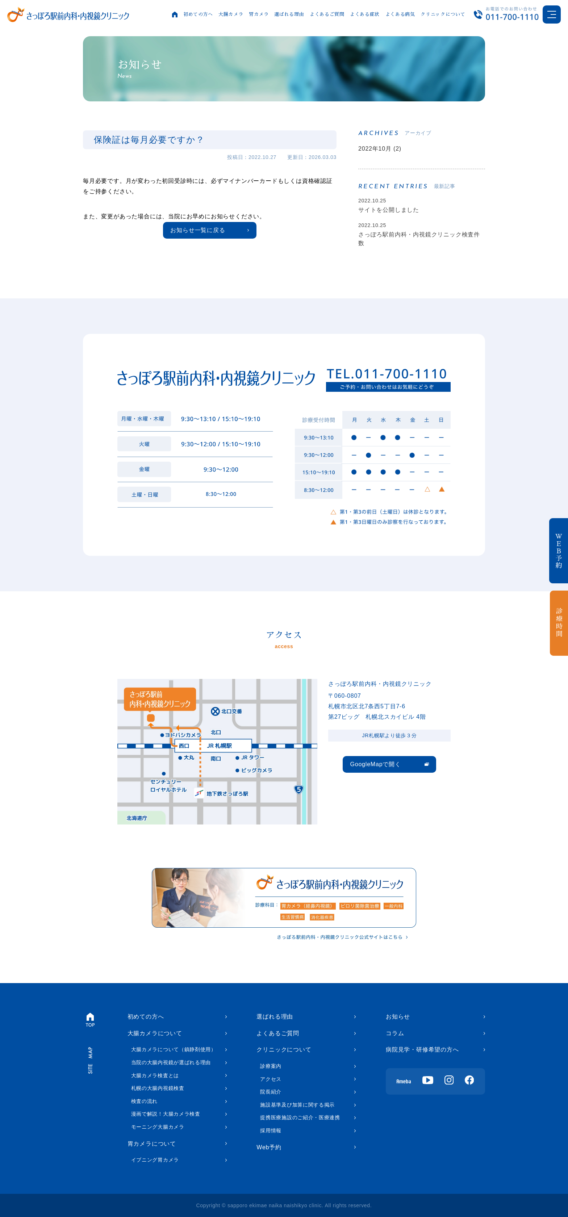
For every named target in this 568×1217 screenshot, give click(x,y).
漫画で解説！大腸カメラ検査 (165, 1114)
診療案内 (270, 1066)
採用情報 (270, 1130)
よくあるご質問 (327, 14)
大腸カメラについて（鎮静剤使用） (173, 1049)
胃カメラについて (152, 1144)
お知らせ (398, 1017)
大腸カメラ (230, 14)
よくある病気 (400, 14)
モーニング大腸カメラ (157, 1127)
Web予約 (268, 1147)
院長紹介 (270, 1092)
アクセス (270, 1079)
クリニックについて (443, 14)
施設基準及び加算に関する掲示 (297, 1105)
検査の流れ (144, 1101)
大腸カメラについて (155, 1033)
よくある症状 (365, 14)
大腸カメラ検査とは (155, 1075)
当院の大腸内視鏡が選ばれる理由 (171, 1062)
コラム (395, 1033)
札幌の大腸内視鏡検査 (157, 1088)
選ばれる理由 (289, 14)
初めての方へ (198, 14)
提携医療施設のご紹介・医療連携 (300, 1117)
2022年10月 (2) (379, 149)
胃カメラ (259, 14)
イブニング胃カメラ (155, 1160)
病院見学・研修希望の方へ (422, 1049)
